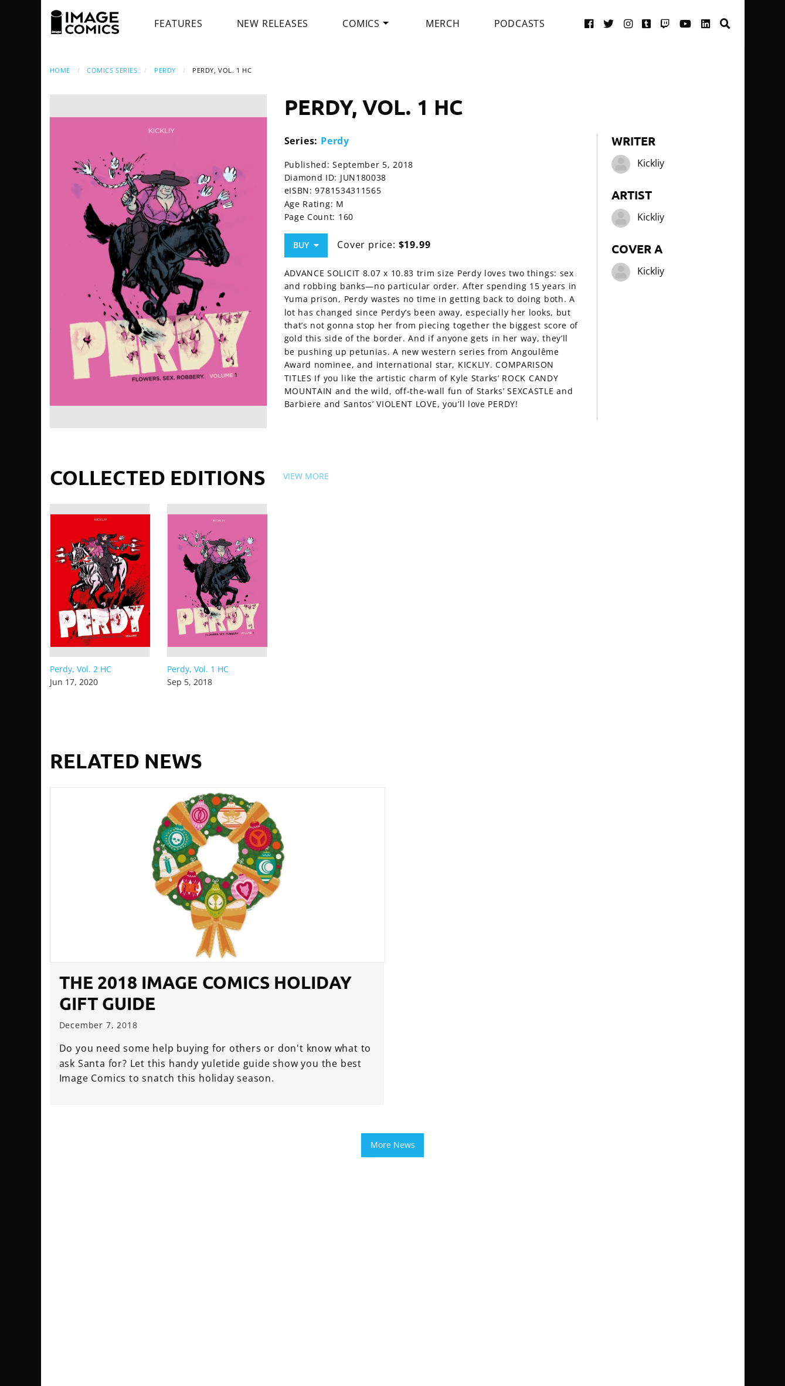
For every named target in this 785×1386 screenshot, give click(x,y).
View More (306, 476)
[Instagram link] (628, 23)
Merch (443, 23)
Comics (361, 23)
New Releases (273, 23)
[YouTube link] (685, 23)
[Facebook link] (589, 23)
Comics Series (112, 70)
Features (178, 23)
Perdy (165, 70)
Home (60, 70)
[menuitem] (178, 23)
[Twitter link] (608, 23)
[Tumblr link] (646, 23)
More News (393, 1144)
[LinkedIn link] (706, 23)
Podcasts (519, 23)
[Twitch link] (665, 23)
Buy (306, 244)
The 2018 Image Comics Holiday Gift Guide (205, 992)
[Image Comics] (85, 22)
